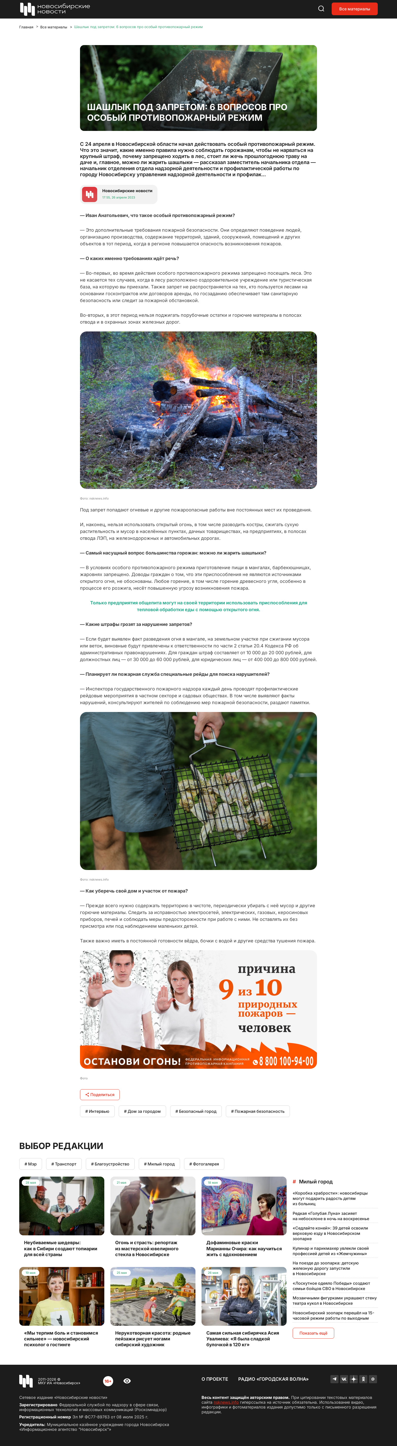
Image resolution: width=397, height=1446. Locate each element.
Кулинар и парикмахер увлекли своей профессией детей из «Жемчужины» (331, 1251)
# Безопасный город (195, 1111)
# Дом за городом (142, 1111)
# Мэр (31, 1163)
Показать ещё (313, 1333)
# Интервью (97, 1111)
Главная (26, 27)
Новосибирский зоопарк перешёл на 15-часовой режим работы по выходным (333, 1315)
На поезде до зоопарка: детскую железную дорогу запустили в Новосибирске (326, 1268)
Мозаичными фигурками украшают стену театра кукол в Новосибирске (335, 1300)
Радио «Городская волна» (273, 1379)
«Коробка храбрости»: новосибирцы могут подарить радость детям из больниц (330, 1198)
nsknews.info (226, 1402)
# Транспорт (63, 1163)
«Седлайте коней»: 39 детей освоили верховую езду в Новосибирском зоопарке (330, 1233)
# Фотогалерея (204, 1163)
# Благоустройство (110, 1163)
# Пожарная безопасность (258, 1111)
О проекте (215, 1379)
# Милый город (159, 1163)
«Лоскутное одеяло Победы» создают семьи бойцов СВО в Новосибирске (331, 1286)
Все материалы (354, 8)
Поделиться (99, 1094)
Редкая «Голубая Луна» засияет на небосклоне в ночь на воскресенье (331, 1216)
